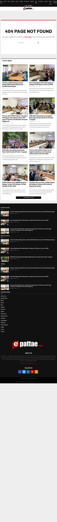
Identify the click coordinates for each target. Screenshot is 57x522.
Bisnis (5, 1)
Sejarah (46, 1)
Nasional (3, 322)
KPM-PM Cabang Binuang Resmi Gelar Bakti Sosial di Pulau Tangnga (14, 151)
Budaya (12, 1)
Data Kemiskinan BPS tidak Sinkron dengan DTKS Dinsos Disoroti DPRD (41, 83)
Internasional (4, 316)
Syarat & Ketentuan (31, 381)
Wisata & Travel (50, 3)
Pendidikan (40, 1)
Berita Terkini (4, 298)
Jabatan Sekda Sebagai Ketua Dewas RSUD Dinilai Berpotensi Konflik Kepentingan (12, 84)
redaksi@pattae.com (31, 363)
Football (21, 1)
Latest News (7, 61)
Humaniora (26, 1)
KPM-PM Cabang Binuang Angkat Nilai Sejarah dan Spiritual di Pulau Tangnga (41, 117)
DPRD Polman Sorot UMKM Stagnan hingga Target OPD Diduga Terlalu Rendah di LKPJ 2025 (14, 184)
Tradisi (16, 1)
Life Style (36, 2)
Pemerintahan (4, 324)
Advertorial (5, 65)
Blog (9, 1)
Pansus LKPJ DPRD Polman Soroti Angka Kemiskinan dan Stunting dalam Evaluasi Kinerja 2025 (40, 152)
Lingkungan (4, 320)
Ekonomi (3, 309)
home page (28, 37)
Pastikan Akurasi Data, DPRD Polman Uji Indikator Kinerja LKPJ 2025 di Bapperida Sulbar (41, 184)
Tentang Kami (22, 381)
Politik (2, 327)
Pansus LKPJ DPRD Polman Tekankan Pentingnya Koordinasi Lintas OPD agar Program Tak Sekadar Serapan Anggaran (15, 118)
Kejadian (32, 1)
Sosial (2, 329)
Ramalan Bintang (55, 2)
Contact (38, 381)
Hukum (2, 311)
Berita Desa (1, 2)
